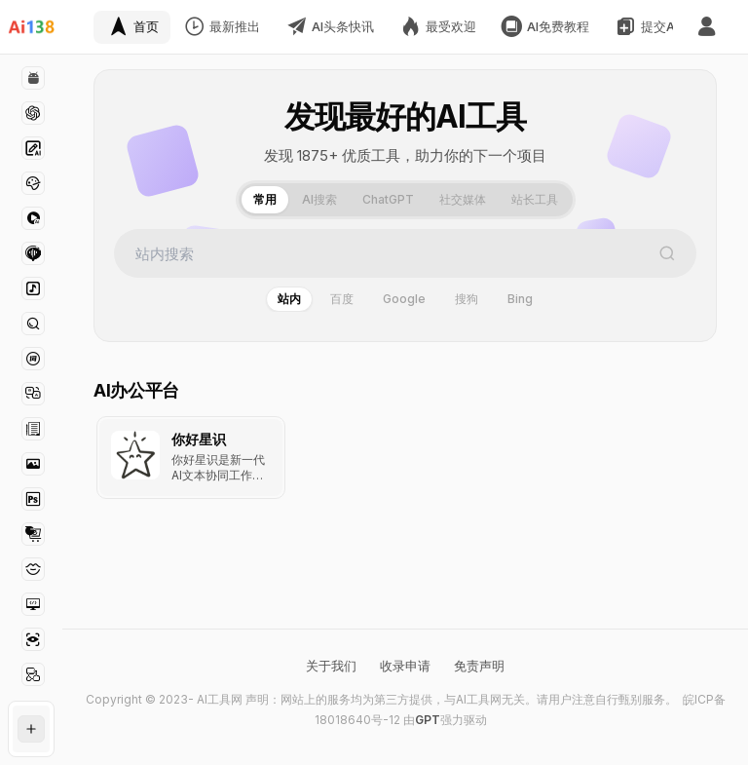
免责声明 (479, 665)
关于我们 (331, 665)
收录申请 (405, 665)
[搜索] (667, 253)
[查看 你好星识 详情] (190, 457)
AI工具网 (220, 699)
